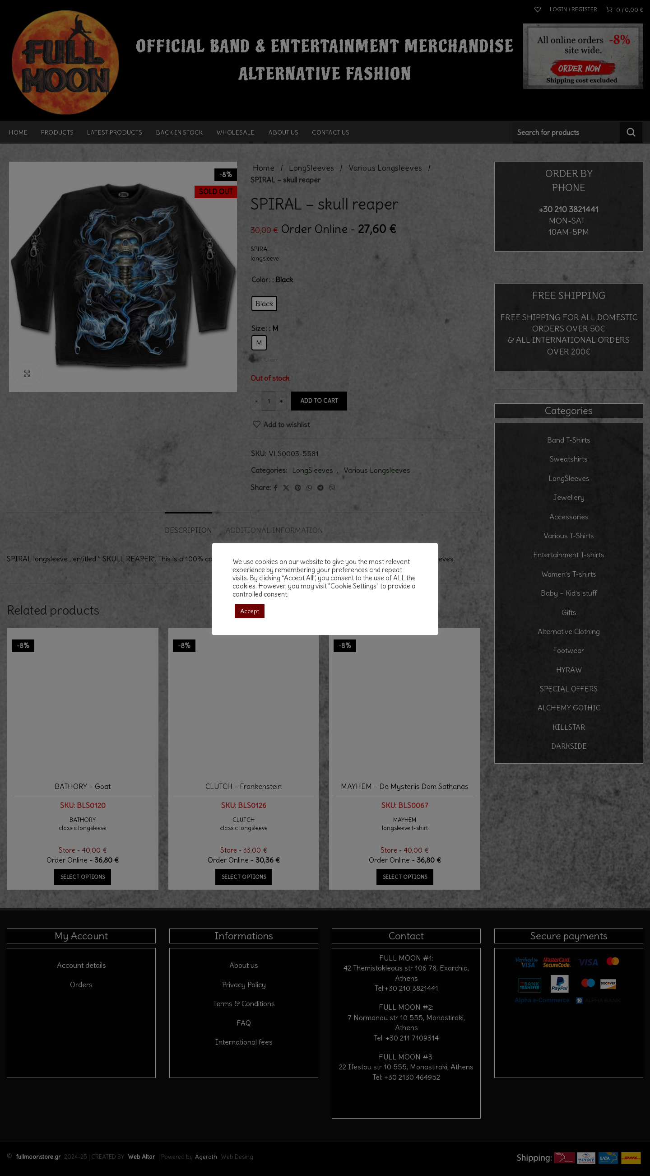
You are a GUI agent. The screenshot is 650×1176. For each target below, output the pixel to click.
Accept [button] (249, 611)
